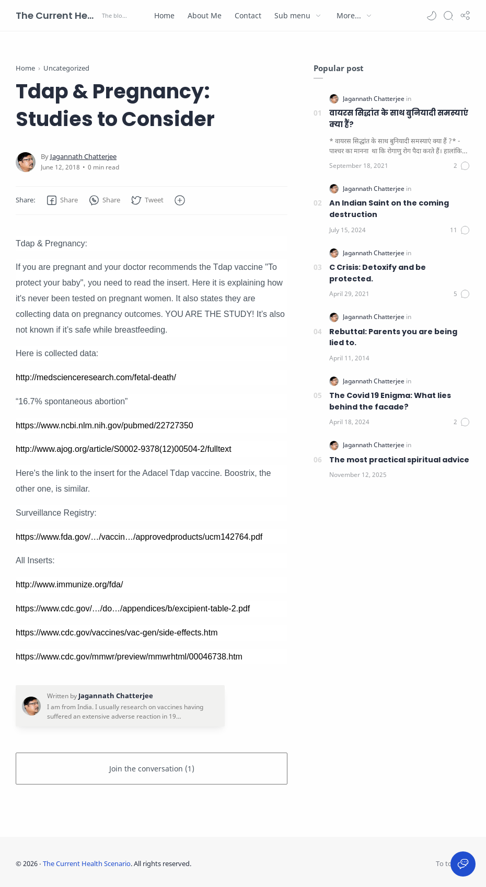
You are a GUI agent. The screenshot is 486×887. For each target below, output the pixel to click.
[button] (431, 15)
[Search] (448, 15)
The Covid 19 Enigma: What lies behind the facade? (390, 401)
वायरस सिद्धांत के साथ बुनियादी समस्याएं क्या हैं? (398, 119)
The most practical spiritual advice (399, 459)
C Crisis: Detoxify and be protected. (377, 273)
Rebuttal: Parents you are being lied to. (393, 337)
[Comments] (462, 165)
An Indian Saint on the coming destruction (389, 209)
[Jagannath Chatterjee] (83, 156)
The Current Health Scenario (57, 15)
